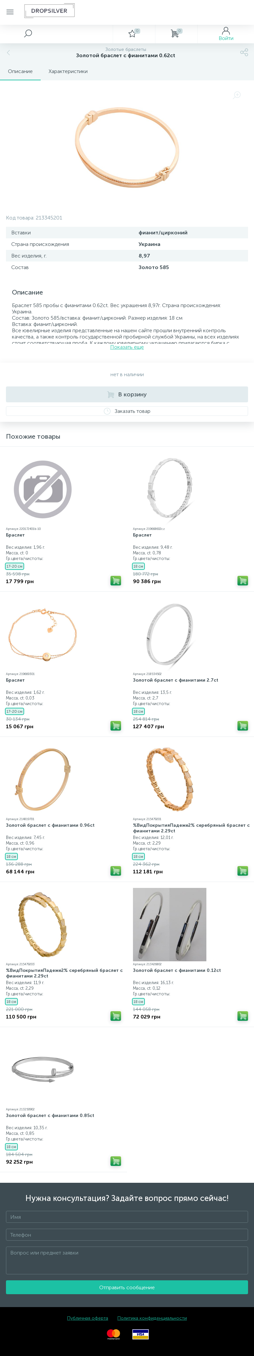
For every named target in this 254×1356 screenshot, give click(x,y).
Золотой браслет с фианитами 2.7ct (175, 680)
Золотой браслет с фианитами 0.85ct (50, 1115)
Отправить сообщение (127, 1287)
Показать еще (127, 347)
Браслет (15, 535)
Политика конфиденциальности (152, 1318)
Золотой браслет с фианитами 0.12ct (177, 970)
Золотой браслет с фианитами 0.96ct (50, 825)
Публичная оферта (87, 1318)
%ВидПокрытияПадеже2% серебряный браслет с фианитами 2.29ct (191, 828)
